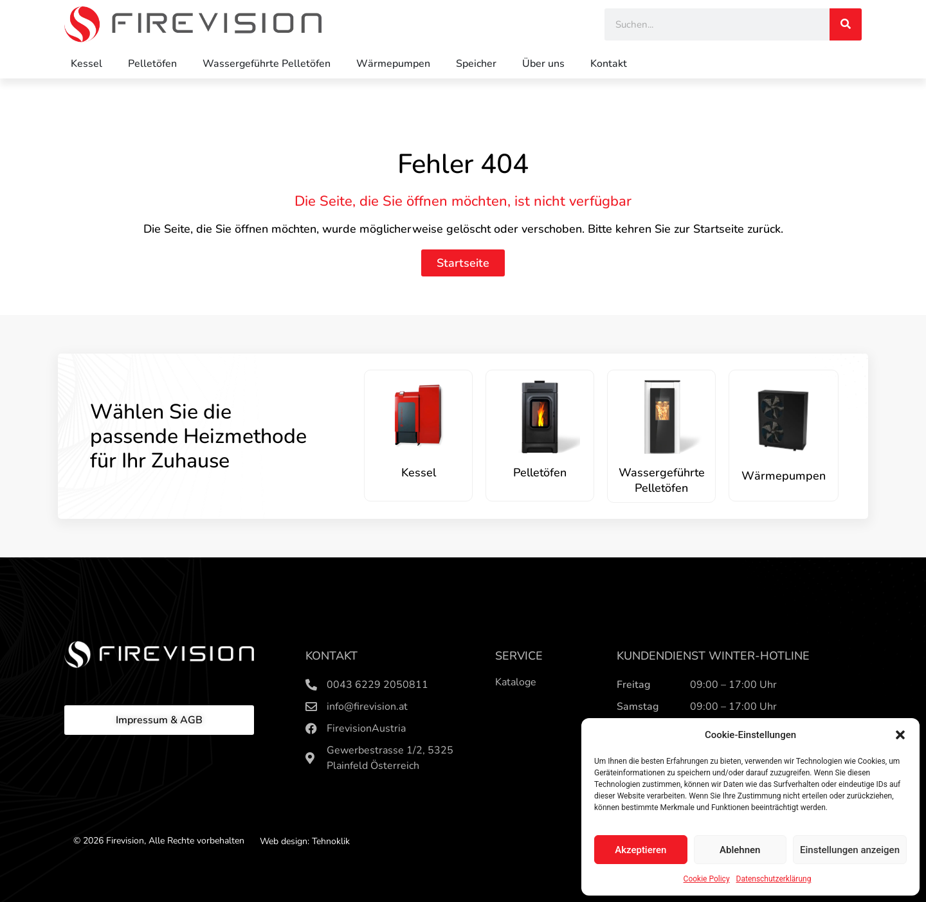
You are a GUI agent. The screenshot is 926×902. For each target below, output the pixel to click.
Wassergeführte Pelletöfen (267, 64)
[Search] (846, 24)
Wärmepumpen (393, 64)
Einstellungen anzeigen (850, 850)
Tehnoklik (331, 841)
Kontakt (608, 64)
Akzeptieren (640, 850)
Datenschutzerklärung (774, 878)
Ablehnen (740, 850)
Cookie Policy (707, 878)
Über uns (543, 64)
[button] (900, 734)
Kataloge (515, 682)
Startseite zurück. (738, 229)
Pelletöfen (152, 64)
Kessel (86, 64)
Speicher (476, 64)
